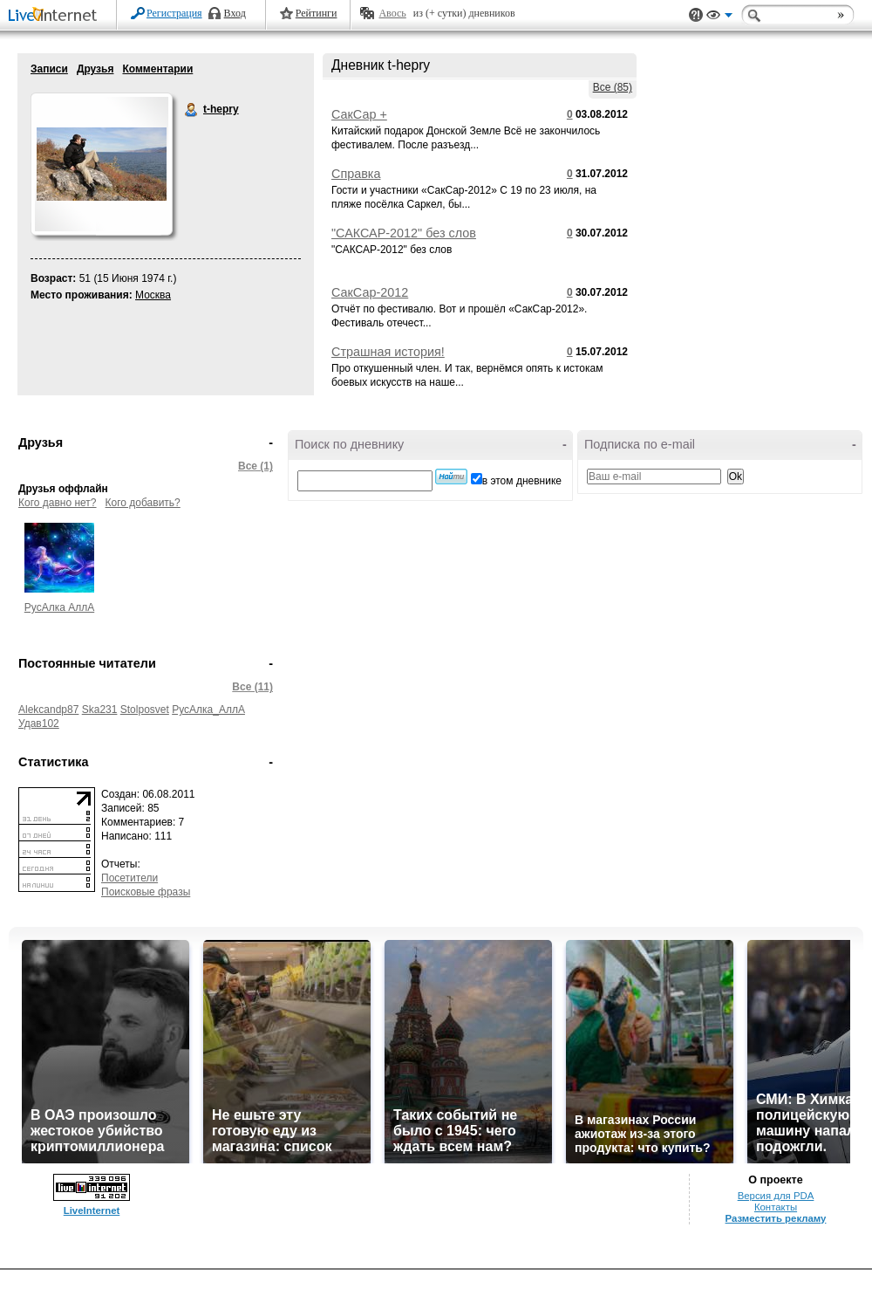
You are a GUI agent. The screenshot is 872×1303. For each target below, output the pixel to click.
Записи (49, 69)
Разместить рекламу (776, 1218)
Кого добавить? (143, 503)
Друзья (95, 69)
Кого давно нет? (57, 503)
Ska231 (100, 709)
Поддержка (696, 15)
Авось (391, 13)
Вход (235, 13)
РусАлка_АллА (208, 709)
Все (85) (612, 87)
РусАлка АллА (59, 607)
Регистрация (174, 13)
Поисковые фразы (145, 892)
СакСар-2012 (369, 292)
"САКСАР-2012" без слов (403, 233)
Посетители (129, 878)
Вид (719, 17)
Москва (153, 295)
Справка (355, 174)
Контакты (775, 1207)
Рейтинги (316, 13)
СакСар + (359, 114)
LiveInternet (56, 16)
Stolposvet (144, 709)
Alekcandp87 (48, 709)
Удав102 (38, 723)
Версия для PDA (776, 1195)
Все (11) (252, 687)
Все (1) (255, 466)
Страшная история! (388, 352)
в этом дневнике (522, 481)
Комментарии (157, 69)
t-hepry (192, 110)
